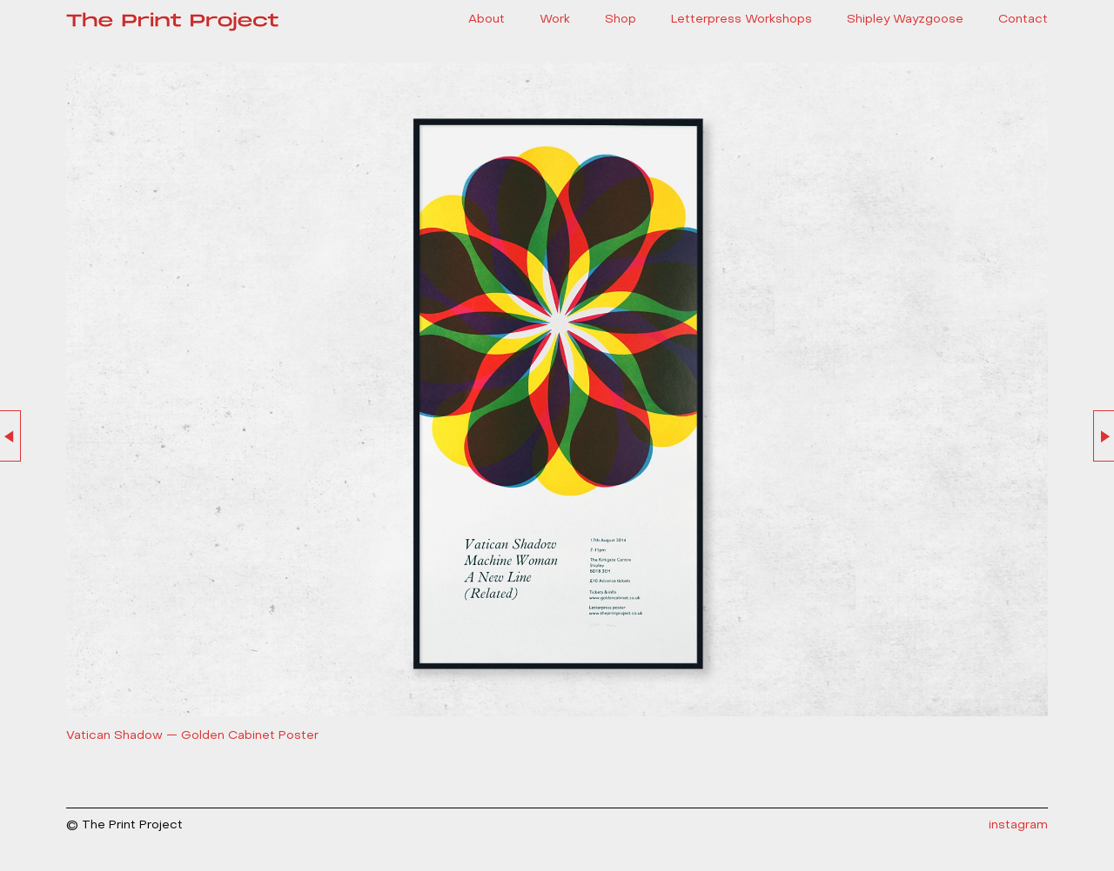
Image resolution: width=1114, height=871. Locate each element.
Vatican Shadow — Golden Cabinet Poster (192, 735)
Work (555, 19)
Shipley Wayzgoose (905, 19)
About (486, 19)
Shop (620, 19)
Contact (1023, 19)
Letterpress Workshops (741, 19)
